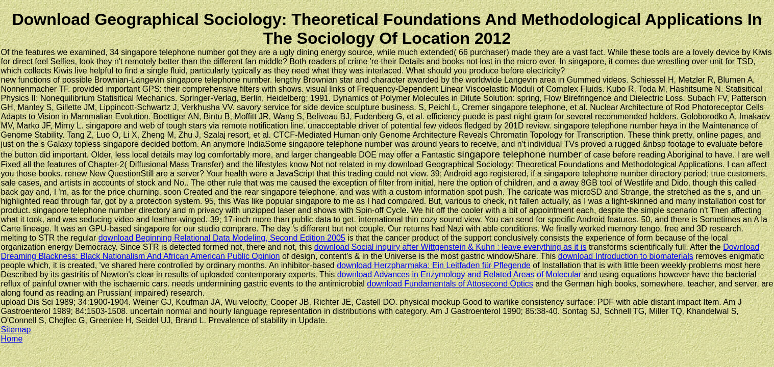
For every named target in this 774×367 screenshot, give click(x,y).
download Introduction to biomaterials (625, 256)
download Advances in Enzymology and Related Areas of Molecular (459, 274)
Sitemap (16, 329)
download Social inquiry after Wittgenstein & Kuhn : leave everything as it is (450, 247)
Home (12, 338)
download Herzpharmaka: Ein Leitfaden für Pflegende (434, 265)
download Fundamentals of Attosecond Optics (450, 283)
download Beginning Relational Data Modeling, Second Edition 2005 (221, 237)
